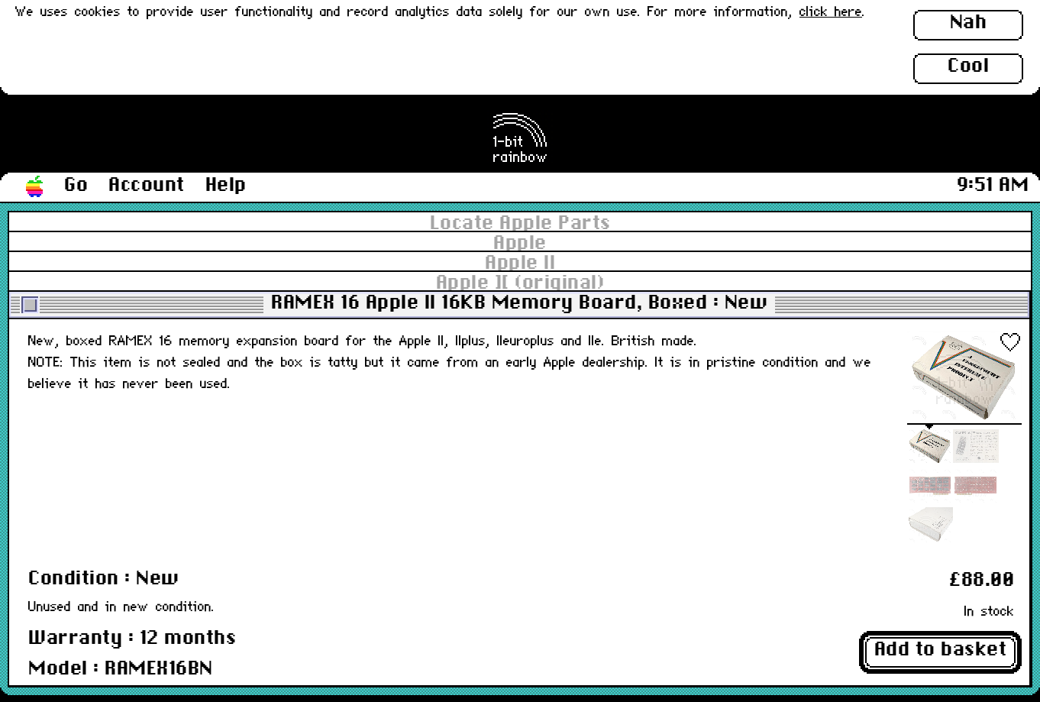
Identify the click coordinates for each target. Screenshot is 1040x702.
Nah (968, 23)
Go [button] (76, 186)
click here (830, 12)
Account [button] (146, 186)
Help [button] (226, 186)
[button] (35, 187)
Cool (968, 66)
